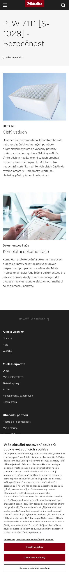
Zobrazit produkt (14, 57)
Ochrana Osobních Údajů (30, 540)
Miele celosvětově (13, 377)
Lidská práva (10, 402)
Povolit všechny (34, 547)
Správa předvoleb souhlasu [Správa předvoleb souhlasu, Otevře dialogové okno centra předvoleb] (34, 568)
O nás (6, 371)
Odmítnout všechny (34, 557)
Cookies (49, 540)
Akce (5, 345)
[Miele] (34, 3)
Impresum (9, 540)
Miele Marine (10, 428)
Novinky (7, 338)
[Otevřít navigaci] (5, 5)
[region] (34, 504)
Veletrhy (7, 351)
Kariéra (6, 389)
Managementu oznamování (18, 396)
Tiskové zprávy (11, 383)
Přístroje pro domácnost (17, 422)
